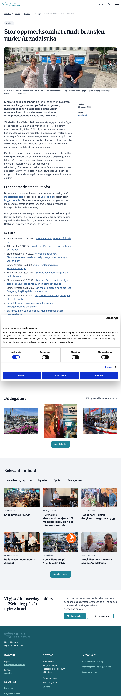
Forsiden (7, 14)
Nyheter (27, 14)
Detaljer (109, 367)
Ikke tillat (22, 375)
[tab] (20, 480)
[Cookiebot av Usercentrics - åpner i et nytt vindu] (106, 319)
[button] (101, 4)
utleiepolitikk (47, 196)
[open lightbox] (21, 421)
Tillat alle (99, 375)
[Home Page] (11, 4)
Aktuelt (17, 14)
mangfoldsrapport (13, 196)
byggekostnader (12, 200)
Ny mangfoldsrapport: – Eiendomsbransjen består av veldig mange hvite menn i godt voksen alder (37, 257)
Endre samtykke (89, 672)
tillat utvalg (60, 375)
